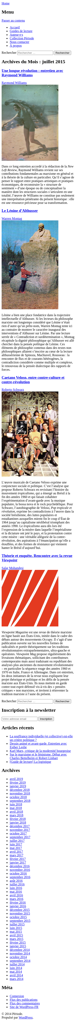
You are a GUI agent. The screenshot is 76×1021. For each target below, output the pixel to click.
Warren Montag (12, 218)
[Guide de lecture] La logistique (30, 761)
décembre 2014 (20, 950)
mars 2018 (16, 815)
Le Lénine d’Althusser (20, 210)
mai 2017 (16, 848)
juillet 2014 (17, 964)
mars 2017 (16, 855)
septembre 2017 (20, 837)
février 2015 (18, 942)
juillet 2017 (17, 840)
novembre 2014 (20, 953)
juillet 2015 (17, 924)
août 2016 (16, 880)
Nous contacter (19, 42)
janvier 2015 (18, 946)
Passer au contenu (13, 20)
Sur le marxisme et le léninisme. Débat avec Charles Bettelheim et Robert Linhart (38, 756)
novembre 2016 (20, 870)
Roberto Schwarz (13, 389)
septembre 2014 (20, 960)
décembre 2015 (20, 910)
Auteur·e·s (16, 34)
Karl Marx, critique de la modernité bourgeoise (40, 751)
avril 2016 (16, 895)
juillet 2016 (17, 884)
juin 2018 (16, 804)
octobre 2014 (18, 957)
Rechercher (9, 52)
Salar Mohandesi (13, 568)
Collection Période (22, 38)
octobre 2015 (18, 917)
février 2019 (18, 782)
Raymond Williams (14, 82)
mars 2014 (16, 979)
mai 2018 (16, 808)
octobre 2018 (18, 797)
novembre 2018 (20, 793)
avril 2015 (16, 935)
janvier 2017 (18, 862)
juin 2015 (16, 928)
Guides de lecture (21, 31)
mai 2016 (16, 891)
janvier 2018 (18, 822)
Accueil (15, 27)
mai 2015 (16, 931)
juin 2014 (16, 968)
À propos (16, 45)
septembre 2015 (20, 920)
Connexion (17, 996)
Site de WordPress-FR (24, 1007)
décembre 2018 (20, 790)
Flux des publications (23, 999)
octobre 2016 (18, 873)
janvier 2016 (18, 906)
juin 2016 (16, 888)
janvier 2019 (18, 786)
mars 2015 (16, 939)
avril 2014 (16, 975)
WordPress (26, 1017)
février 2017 (18, 859)
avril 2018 (16, 811)
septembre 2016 (20, 877)
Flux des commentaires (25, 1003)
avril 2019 (16, 779)
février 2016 (18, 902)
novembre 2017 (20, 830)
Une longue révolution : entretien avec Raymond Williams (32, 72)
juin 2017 (16, 844)
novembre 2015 (20, 913)
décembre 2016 (20, 866)
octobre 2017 (18, 833)
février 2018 (18, 819)
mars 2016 (16, 899)
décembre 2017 (20, 826)
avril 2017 (16, 851)
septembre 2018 (20, 800)
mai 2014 (16, 971)
